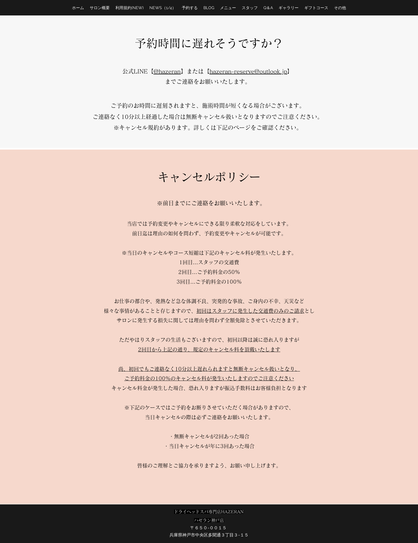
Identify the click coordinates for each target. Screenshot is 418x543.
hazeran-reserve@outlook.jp (248, 71)
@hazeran (167, 71)
